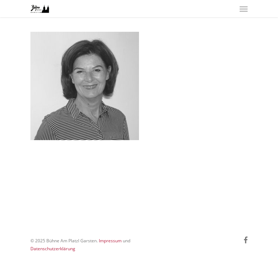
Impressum (110, 241)
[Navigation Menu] (244, 8)
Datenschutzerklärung (52, 249)
